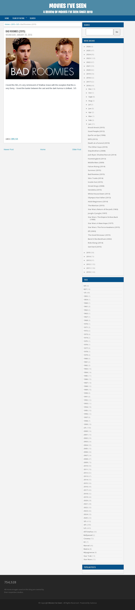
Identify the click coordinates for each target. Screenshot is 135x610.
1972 (86, 331)
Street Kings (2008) (96, 186)
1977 (86, 348)
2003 (86, 441)
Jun (90, 108)
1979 (86, 355)
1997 (86, 417)
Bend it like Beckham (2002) (100, 239)
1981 (86, 362)
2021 (88, 66)
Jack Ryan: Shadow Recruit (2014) (102, 155)
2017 (88, 82)
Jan (90, 124)
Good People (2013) (96, 131)
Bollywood (88, 535)
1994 (86, 407)
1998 (86, 421)
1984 (86, 372)
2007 (86, 455)
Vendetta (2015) (95, 190)
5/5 (17, 24)
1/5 (85, 292)
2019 (88, 74)
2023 (88, 58)
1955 (86, 296)
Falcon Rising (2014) (96, 166)
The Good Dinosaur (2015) (99, 235)
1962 (86, 310)
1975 (86, 341)
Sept (90, 97)
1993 (86, 403)
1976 (86, 344)
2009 (86, 462)
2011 (88, 268)
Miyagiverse (89, 552)
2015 (13, 24)
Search (32, 18)
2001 (86, 435)
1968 (86, 320)
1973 (86, 334)
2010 (88, 272)
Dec (90, 89)
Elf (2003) (92, 231)
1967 (86, 317)
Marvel (87, 545)
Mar (90, 116)
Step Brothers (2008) (96, 151)
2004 (86, 445)
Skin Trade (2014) (95, 178)
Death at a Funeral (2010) (99, 143)
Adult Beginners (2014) (98, 201)
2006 (86, 452)
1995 (86, 410)
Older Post (76, 149)
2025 (88, 50)
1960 (86, 303)
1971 (86, 327)
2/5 (85, 428)
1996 (86, 414)
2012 (88, 264)
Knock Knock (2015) (96, 127)
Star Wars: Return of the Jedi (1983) (103, 209)
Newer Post (9, 149)
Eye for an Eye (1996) (96, 135)
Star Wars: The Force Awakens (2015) (104, 227)
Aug (90, 101)
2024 (88, 54)
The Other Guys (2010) (97, 147)
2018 (88, 78)
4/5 (85, 525)
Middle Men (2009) (96, 162)
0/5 (85, 286)
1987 (86, 383)
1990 (86, 393)
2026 (88, 46)
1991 (86, 396)
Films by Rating (18, 18)
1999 (86, 424)
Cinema (87, 538)
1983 (86, 369)
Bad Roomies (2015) (15, 31)
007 (85, 289)
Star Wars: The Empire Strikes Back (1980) (103, 218)
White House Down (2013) (99, 194)
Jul (89, 104)
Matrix (86, 549)
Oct (90, 93)
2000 (86, 431)
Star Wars (88, 559)
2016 (88, 85)
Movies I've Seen (55, 603)
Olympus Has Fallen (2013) (99, 197)
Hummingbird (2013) (97, 159)
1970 (86, 324)
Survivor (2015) (94, 170)
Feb (90, 120)
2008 (86, 459)
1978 (86, 351)
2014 (88, 256)
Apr (90, 112)
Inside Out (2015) (95, 182)
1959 (86, 299)
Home (7, 18)
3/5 (85, 521)
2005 (86, 448)
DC (85, 542)
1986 (86, 379)
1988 (86, 386)
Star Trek (88, 556)
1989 (86, 389)
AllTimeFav (88, 532)
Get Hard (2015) (95, 247)
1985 (86, 376)
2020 (88, 70)
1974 (86, 338)
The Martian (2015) (96, 205)
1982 (86, 365)
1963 (86, 313)
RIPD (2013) (93, 139)
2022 (88, 62)
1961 (86, 306)
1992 (86, 400)
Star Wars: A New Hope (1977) (100, 223)
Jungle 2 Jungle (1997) (97, 213)
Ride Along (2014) (95, 243)
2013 (88, 260)
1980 (86, 358)
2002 (86, 438)
